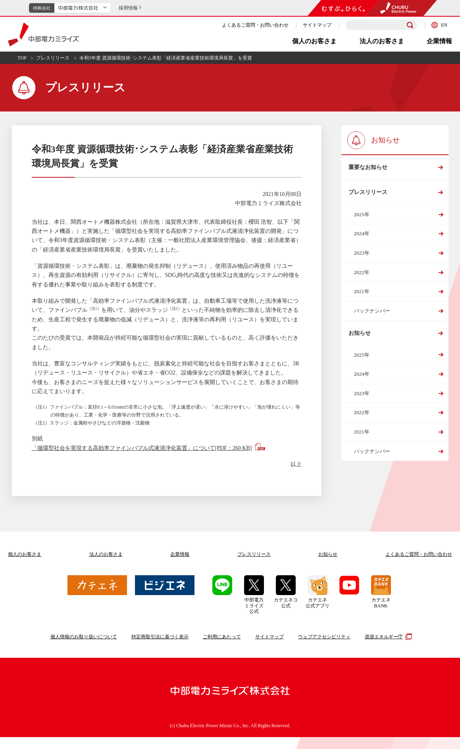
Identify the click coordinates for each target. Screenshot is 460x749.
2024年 (362, 238)
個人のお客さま (314, 41)
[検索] (410, 25)
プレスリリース (52, 58)
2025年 (362, 219)
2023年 (362, 257)
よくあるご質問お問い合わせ (418, 554)
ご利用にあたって (222, 637)
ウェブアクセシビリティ (324, 637)
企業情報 (439, 41)
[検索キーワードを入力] (381, 25)
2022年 (362, 277)
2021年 (362, 296)
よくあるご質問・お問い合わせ (255, 25)
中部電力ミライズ (43, 34)
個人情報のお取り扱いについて (83, 637)
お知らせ (359, 339)
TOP (21, 58)
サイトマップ (317, 25)
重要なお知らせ (367, 168)
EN (439, 25)
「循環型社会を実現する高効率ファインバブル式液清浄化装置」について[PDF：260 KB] (142, 448)
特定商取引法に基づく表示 (160, 637)
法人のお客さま (382, 41)
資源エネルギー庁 (387, 637)
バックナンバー (372, 315)
